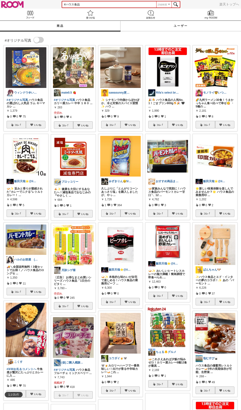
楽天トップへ (229, 4)
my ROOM (211, 14)
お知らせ (150, 14)
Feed (30, 14)
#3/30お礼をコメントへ (21, 369)
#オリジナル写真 (17, 100)
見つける (90, 14)
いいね (37, 125)
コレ (18, 125)
